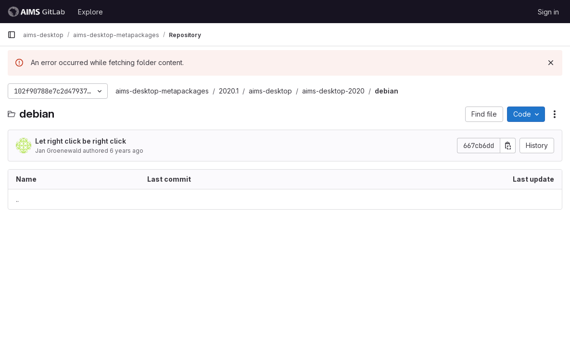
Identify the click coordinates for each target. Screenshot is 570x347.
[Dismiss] (551, 62)
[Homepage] (37, 11)
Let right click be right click (80, 141)
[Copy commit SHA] (508, 145)
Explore (90, 12)
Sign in (548, 12)
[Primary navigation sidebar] (11, 34)
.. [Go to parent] (17, 199)
